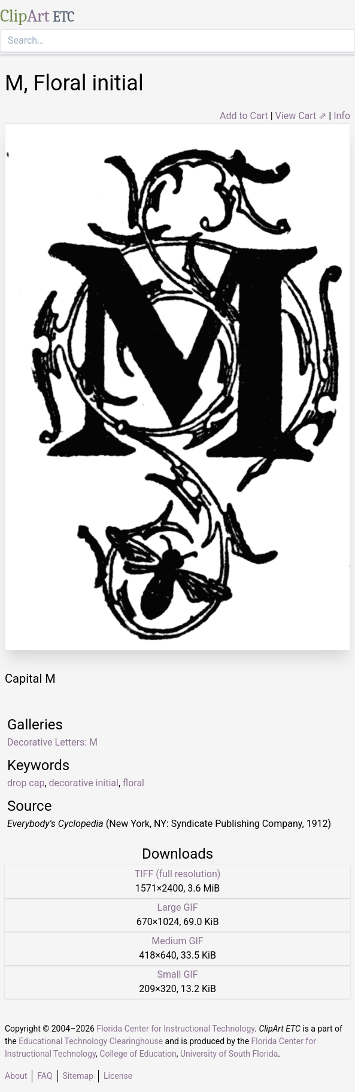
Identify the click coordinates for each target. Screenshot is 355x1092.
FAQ (44, 1076)
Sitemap (78, 1076)
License (118, 1076)
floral (133, 783)
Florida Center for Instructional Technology (175, 1028)
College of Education (138, 1053)
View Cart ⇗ (301, 115)
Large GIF (177, 907)
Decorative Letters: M (52, 742)
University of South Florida (229, 1053)
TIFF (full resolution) (178, 874)
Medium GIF (177, 941)
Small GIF (177, 974)
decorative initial (84, 783)
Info (341, 115)
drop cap (25, 783)
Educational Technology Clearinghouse (91, 1041)
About (16, 1076)
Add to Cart (244, 115)
